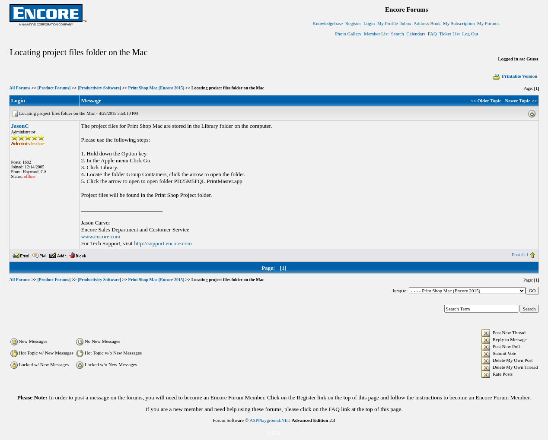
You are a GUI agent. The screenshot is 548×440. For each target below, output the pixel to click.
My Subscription (459, 23)
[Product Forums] (54, 87)
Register (353, 23)
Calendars (415, 33)
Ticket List (449, 33)
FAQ (432, 33)
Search (397, 33)
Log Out (470, 33)
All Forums (20, 87)
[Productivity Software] (99, 87)
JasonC (20, 126)
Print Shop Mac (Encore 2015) (156, 87)
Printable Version (514, 76)
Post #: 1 (520, 254)
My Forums (488, 23)
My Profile (387, 23)
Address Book (427, 23)
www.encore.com (101, 236)
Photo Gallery (348, 33)
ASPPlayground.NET (269, 420)
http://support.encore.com (163, 243)
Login (369, 23)
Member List (376, 33)
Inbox (405, 23)
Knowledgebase (327, 23)
